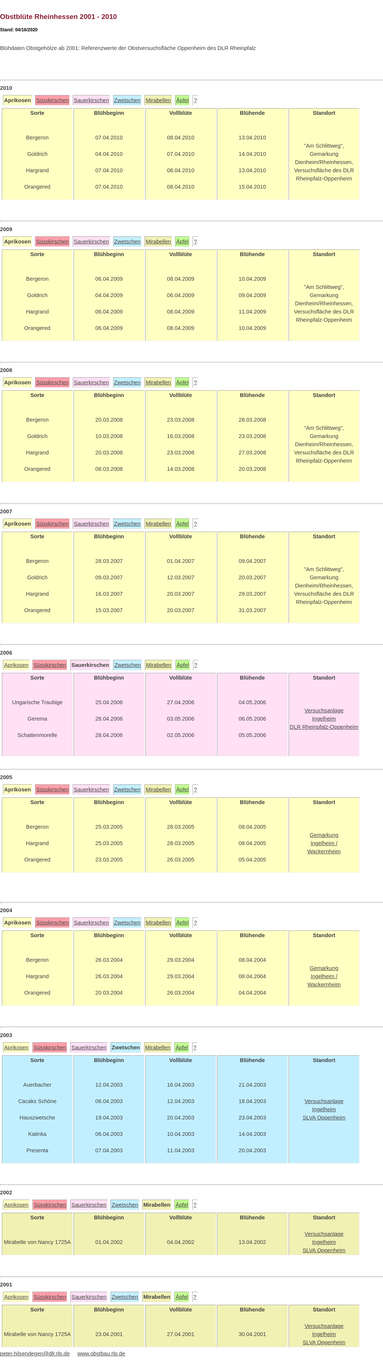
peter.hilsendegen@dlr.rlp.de (35, 1354)
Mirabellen (158, 100)
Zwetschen (127, 100)
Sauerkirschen (91, 100)
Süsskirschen (52, 100)
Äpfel (182, 100)
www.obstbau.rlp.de (101, 1354)
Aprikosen (16, 665)
